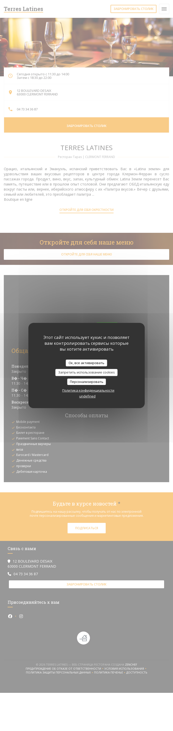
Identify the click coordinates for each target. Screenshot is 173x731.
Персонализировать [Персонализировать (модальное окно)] (86, 381)
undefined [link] (87, 396)
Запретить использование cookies (86, 372)
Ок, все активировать (86, 363)
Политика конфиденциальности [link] (88, 390)
